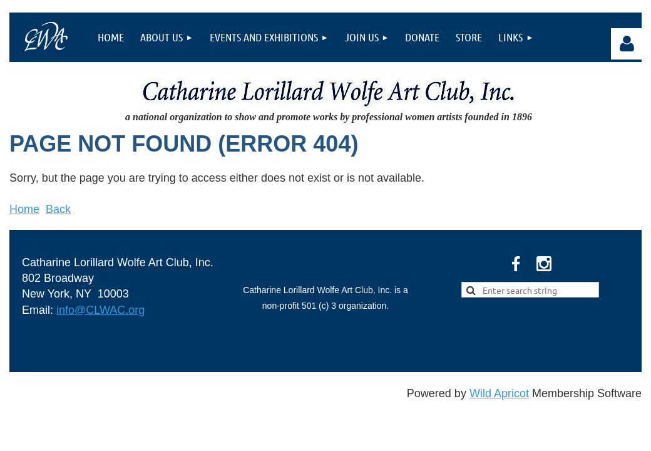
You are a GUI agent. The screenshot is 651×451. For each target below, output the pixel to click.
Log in (626, 44)
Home (24, 209)
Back (58, 209)
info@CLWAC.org (100, 310)
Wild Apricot (499, 393)
